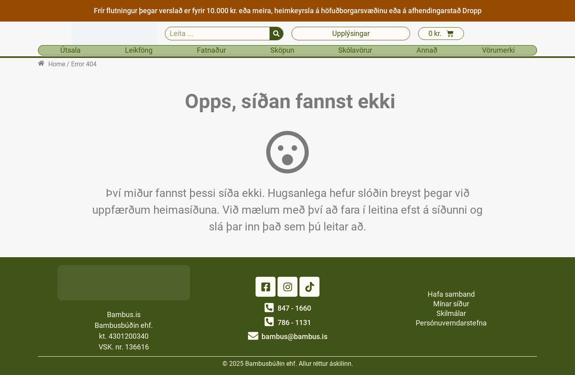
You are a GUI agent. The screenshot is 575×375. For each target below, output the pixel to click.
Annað (427, 50)
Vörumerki (498, 50)
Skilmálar (451, 313)
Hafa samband (451, 294)
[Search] (276, 33)
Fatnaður (211, 50)
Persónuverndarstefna (451, 323)
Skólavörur (355, 50)
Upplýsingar (351, 33)
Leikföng (139, 50)
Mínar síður (451, 304)
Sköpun (282, 50)
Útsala (70, 50)
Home (56, 64)
